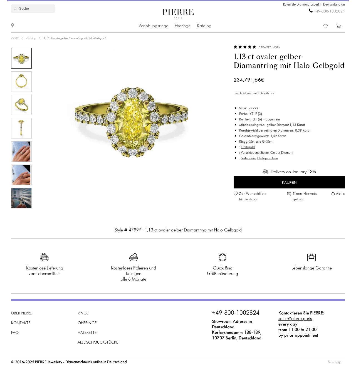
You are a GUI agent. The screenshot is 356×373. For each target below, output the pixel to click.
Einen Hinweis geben (305, 196)
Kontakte (20, 323)
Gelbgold (248, 147)
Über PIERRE (21, 313)
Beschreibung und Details (251, 93)
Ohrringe (87, 323)
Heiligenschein (267, 158)
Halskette (87, 333)
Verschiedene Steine (255, 153)
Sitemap (334, 362)
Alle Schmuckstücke (98, 342)
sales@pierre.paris (295, 319)
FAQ (15, 333)
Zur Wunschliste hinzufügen (253, 196)
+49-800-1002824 (329, 11)
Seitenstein (248, 158)
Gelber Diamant (281, 153)
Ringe (83, 313)
